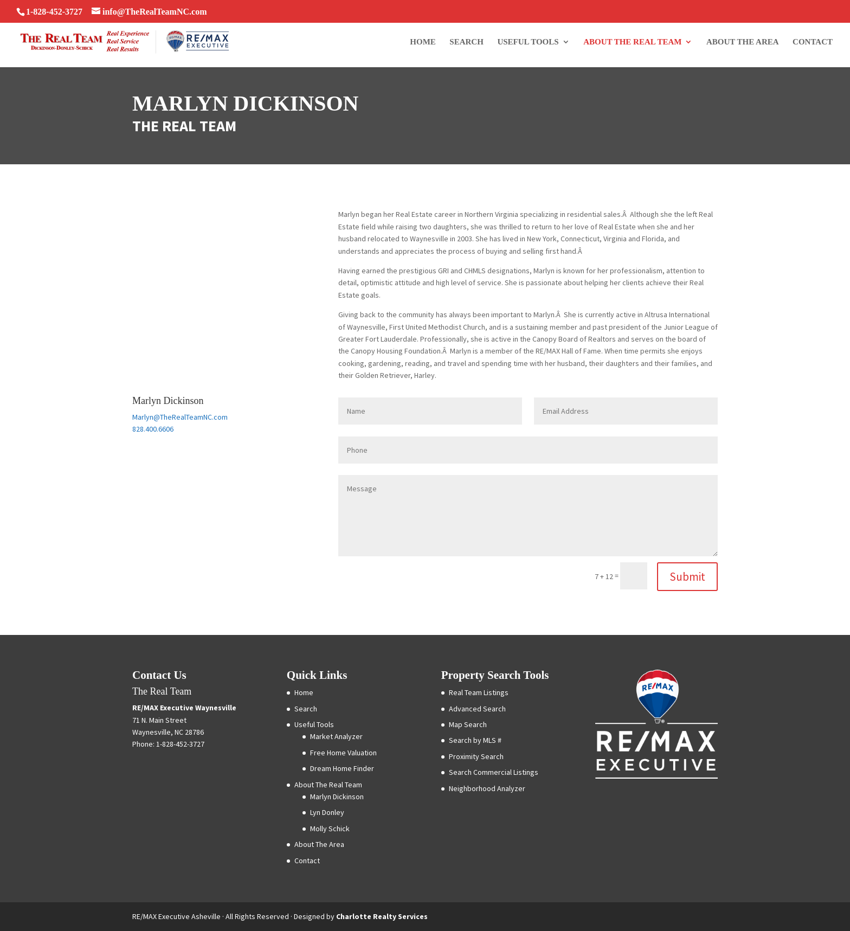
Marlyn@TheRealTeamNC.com (180, 417)
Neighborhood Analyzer (487, 788)
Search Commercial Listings (493, 772)
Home (423, 42)
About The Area (742, 42)
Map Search (468, 724)
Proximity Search (476, 756)
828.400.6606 (152, 429)
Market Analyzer (336, 736)
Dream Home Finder (342, 768)
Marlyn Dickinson (337, 796)
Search (466, 42)
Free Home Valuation (343, 752)
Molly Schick (330, 828)
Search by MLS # (475, 740)
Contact (813, 42)
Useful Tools (527, 42)
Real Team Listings (478, 692)
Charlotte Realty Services (382, 916)
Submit (687, 576)
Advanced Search (477, 709)
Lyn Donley (327, 812)
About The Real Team (632, 42)
